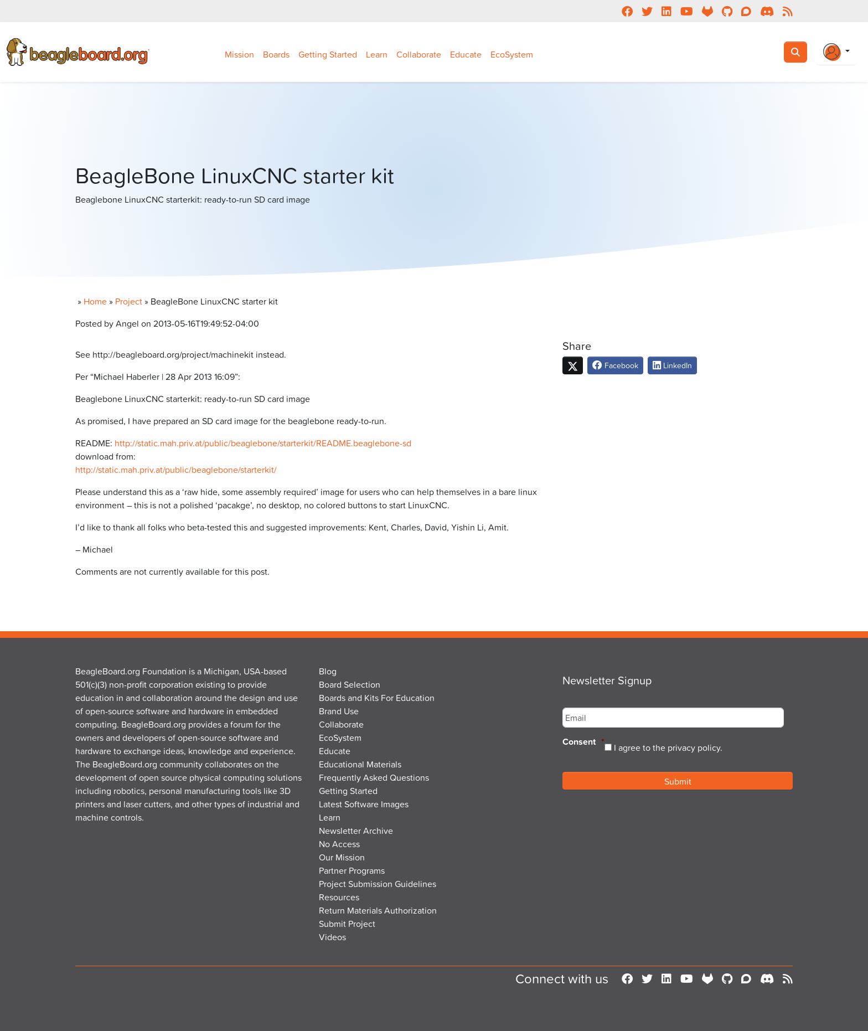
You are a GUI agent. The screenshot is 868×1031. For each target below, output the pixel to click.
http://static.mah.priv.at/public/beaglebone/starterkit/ (176, 469)
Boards (276, 54)
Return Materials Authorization (378, 910)
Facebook (615, 365)
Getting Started (327, 54)
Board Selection (349, 684)
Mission (239, 54)
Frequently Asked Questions (374, 777)
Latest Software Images (364, 804)
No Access (339, 844)
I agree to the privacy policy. (668, 747)
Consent (583, 742)
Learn (377, 54)
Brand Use (339, 711)
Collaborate (418, 54)
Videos (332, 937)
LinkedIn (672, 365)
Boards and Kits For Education (377, 698)
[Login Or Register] (836, 52)
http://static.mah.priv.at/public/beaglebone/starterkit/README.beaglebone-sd (263, 443)
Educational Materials (360, 764)
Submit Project (347, 923)
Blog (328, 671)
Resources (339, 897)
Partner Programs (352, 870)
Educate (466, 54)
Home (95, 301)
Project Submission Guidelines (377, 884)
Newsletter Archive (356, 830)
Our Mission (342, 857)
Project (128, 301)
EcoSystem (511, 54)
